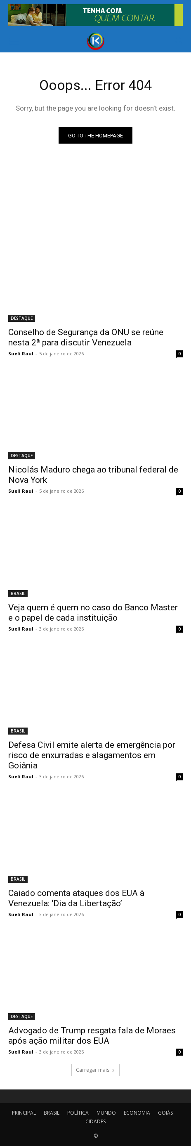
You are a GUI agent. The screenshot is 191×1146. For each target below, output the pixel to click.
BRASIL (18, 593)
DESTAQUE (22, 318)
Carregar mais (95, 1069)
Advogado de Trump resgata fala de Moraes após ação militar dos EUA (92, 1035)
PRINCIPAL (24, 1112)
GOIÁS (165, 1112)
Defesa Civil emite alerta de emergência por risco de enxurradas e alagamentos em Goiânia (91, 755)
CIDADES (95, 1121)
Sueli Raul (20, 353)
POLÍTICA (78, 1112)
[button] (14, 41)
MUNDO (106, 1112)
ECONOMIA (137, 1112)
